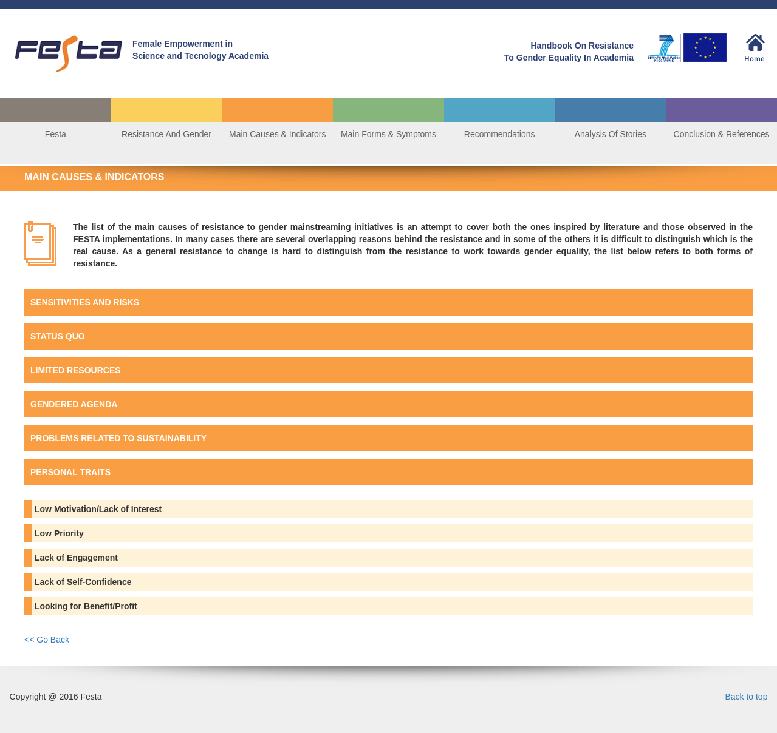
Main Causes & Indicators (277, 134)
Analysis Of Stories (610, 134)
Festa (55, 134)
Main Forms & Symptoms (388, 134)
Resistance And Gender (166, 134)
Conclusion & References (722, 134)
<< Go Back (46, 639)
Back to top (746, 696)
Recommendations (499, 134)
